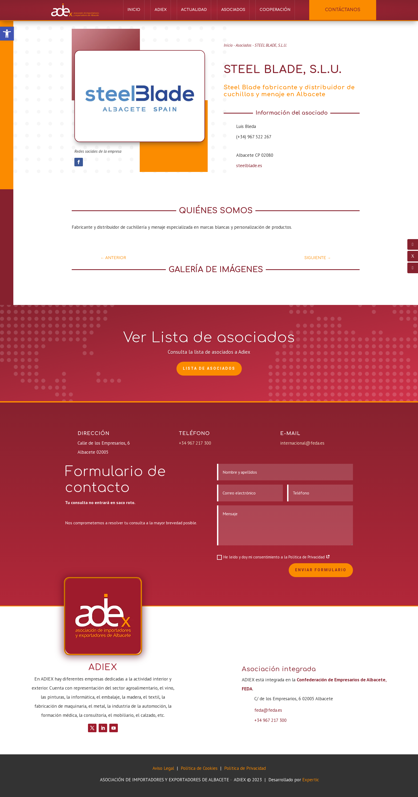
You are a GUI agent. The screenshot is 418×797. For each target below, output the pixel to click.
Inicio (133, 10)
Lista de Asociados (209, 368)
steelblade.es (249, 165)
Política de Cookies (200, 768)
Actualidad (194, 10)
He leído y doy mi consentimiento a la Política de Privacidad (273, 557)
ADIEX (161, 10)
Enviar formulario (321, 570)
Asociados (233, 10)
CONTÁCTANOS (342, 9)
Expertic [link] (310, 780)
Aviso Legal (163, 768)
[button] (7, 34)
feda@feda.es (268, 710)
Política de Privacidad (245, 768)
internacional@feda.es (302, 443)
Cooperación (275, 10)
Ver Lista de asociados (209, 337)
